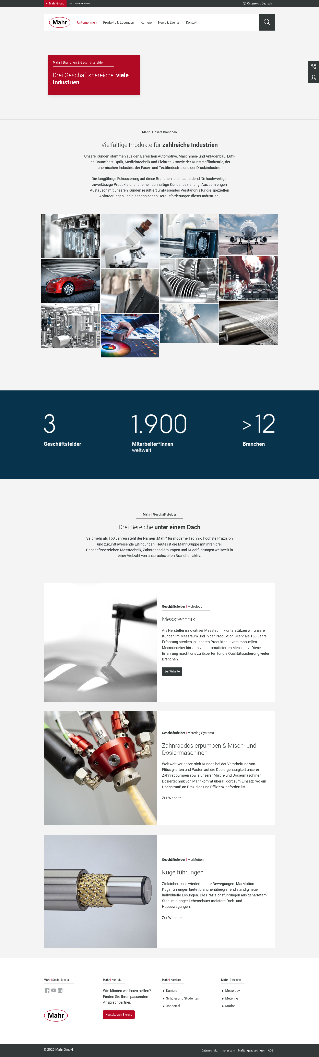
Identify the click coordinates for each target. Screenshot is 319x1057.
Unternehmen (87, 22)
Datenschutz (209, 1050)
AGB (271, 1050)
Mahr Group (56, 3)
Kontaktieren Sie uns (119, 1014)
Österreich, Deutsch (257, 3)
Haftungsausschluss (251, 1050)
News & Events (168, 22)
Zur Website (172, 671)
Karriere (146, 22)
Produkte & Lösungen (118, 22)
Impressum (228, 1050)
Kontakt (192, 22)
